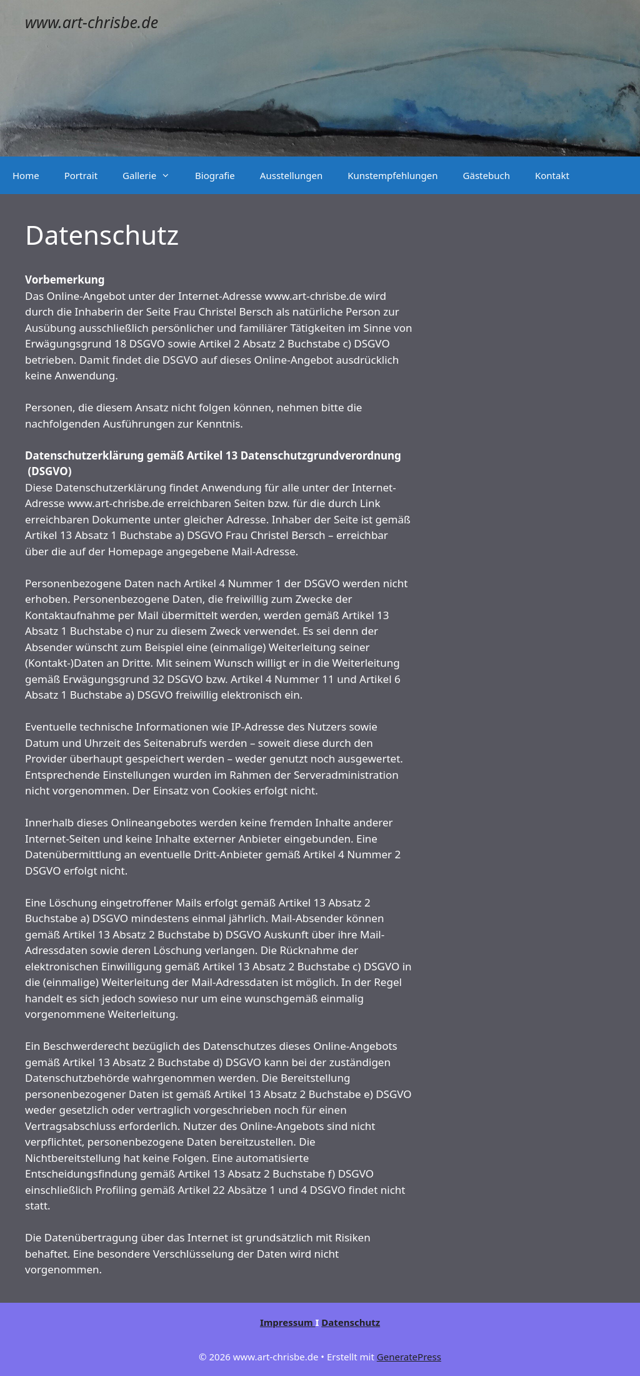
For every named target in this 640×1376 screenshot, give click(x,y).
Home (25, 175)
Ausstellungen (291, 175)
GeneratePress (409, 1356)
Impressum (288, 1322)
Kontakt (552, 175)
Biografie (215, 175)
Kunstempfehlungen (393, 175)
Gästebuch (486, 175)
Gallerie (152, 175)
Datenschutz (350, 1322)
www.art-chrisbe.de (91, 22)
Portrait (81, 175)
